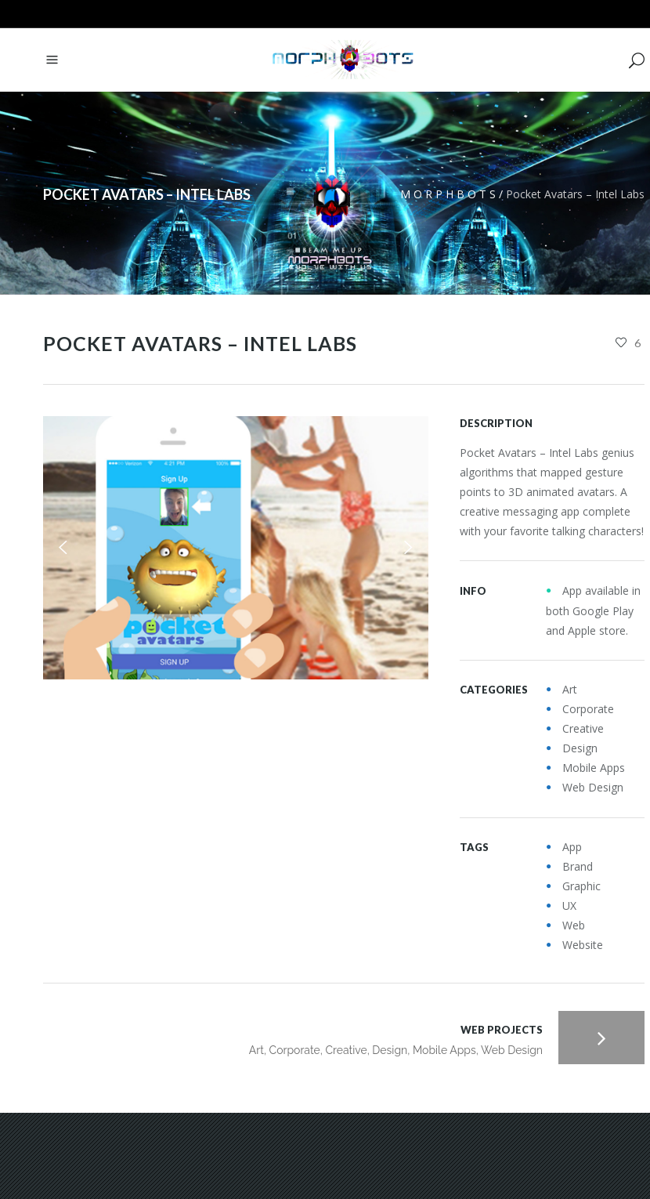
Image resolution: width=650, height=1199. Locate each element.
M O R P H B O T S (448, 194)
